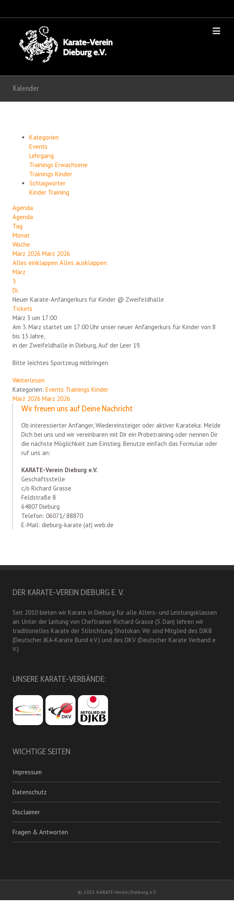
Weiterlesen (29, 380)
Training (58, 192)
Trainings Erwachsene (58, 165)
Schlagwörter (47, 183)
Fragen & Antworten (40, 832)
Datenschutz (30, 792)
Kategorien (44, 137)
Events (38, 146)
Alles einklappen (36, 263)
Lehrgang (41, 156)
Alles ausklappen (83, 263)
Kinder (38, 192)
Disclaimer (26, 812)
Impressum (27, 772)
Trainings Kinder (50, 174)
